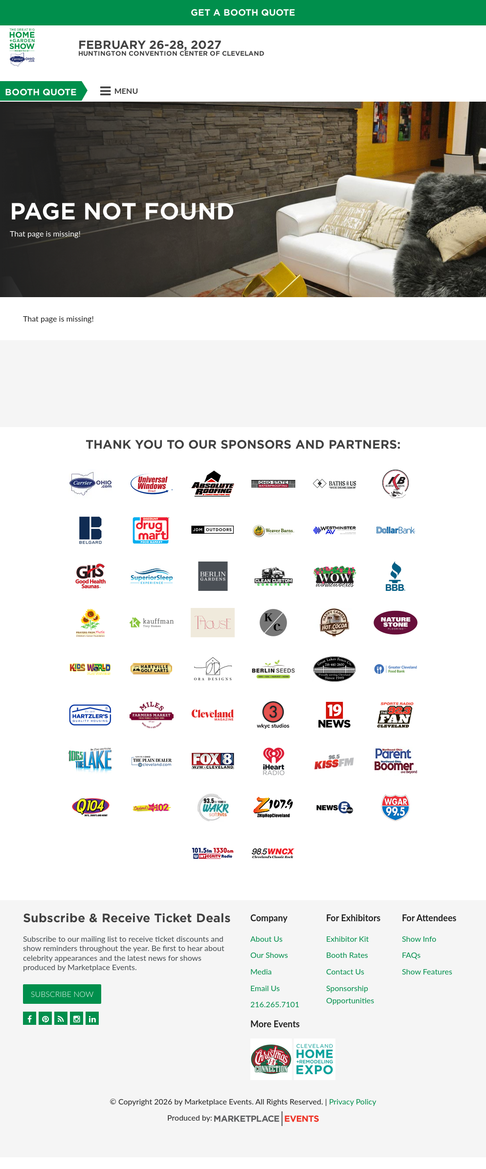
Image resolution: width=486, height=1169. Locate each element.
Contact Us (345, 971)
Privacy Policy (352, 1101)
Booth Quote (41, 92)
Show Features (427, 971)
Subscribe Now (62, 993)
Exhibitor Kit (347, 938)
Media (261, 971)
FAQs (411, 954)
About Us (266, 938)
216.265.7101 (274, 1004)
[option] (243, 199)
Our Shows (269, 954)
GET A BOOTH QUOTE (243, 12)
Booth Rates (347, 954)
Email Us (265, 988)
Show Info (419, 938)
